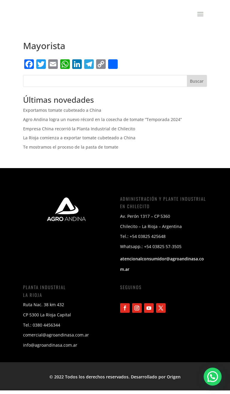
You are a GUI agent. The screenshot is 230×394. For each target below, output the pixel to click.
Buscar (197, 84)
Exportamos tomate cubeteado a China (62, 113)
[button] (212, 376)
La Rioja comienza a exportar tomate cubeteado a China (79, 141)
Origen (174, 380)
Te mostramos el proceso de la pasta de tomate (70, 150)
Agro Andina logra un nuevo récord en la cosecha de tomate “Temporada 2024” (102, 122)
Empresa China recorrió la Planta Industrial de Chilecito (79, 132)
